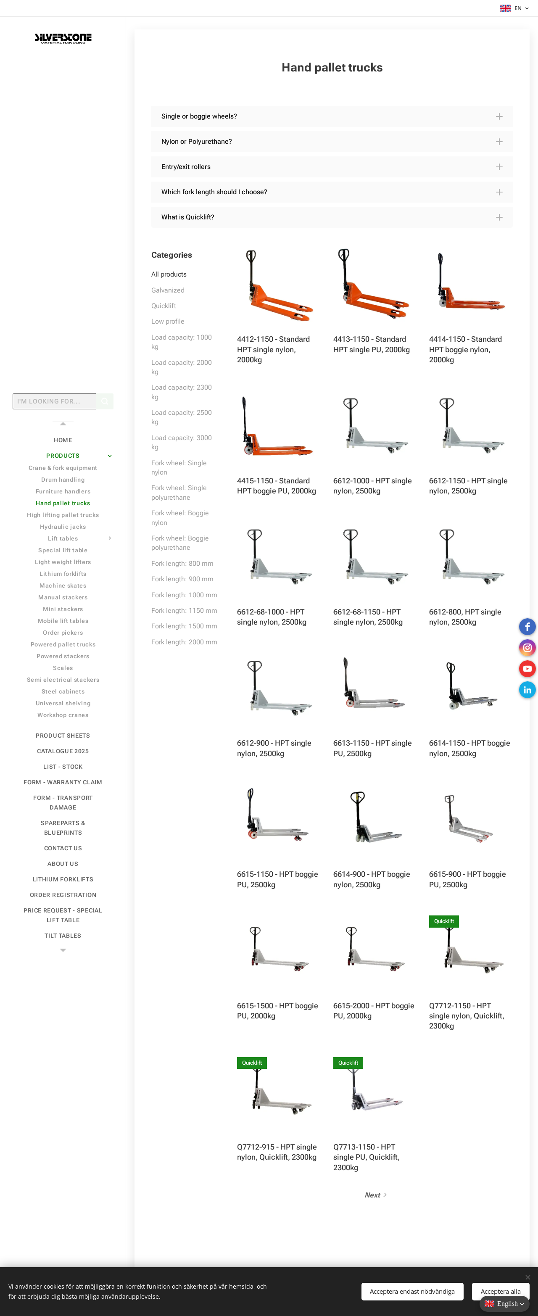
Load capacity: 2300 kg (181, 392)
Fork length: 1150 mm (184, 610)
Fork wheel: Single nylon (179, 467)
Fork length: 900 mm (182, 579)
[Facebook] (527, 626)
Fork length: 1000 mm (184, 595)
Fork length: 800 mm (182, 563)
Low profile (168, 321)
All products (169, 274)
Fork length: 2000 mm (184, 642)
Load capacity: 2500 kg (181, 417)
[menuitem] (63, 440)
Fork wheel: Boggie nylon (180, 517)
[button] (332, 116)
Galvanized (168, 290)
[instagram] (527, 647)
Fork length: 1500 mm (184, 626)
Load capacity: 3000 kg (181, 442)
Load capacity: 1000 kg (181, 342)
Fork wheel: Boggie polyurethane (180, 542)
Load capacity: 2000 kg (181, 367)
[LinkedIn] (527, 689)
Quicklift (163, 306)
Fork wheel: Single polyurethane (179, 492)
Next (372, 1195)
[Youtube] (527, 668)
